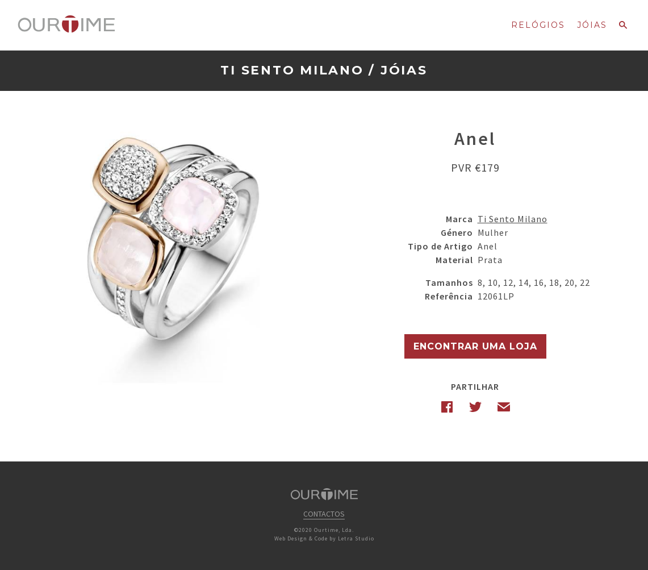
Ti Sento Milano (291, 70)
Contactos (324, 514)
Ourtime (66, 24)
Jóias (592, 25)
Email (504, 407)
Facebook (447, 407)
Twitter (475, 407)
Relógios (538, 25)
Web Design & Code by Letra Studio (324, 538)
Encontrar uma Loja (475, 346)
